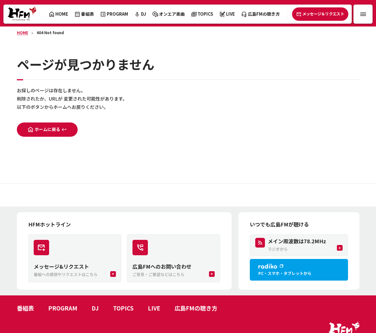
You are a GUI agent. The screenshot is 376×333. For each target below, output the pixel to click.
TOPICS (123, 308)
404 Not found (50, 32)
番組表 (25, 308)
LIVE (154, 308)
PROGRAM (62, 308)
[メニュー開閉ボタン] (363, 14)
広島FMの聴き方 (195, 308)
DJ (95, 308)
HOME (22, 32)
